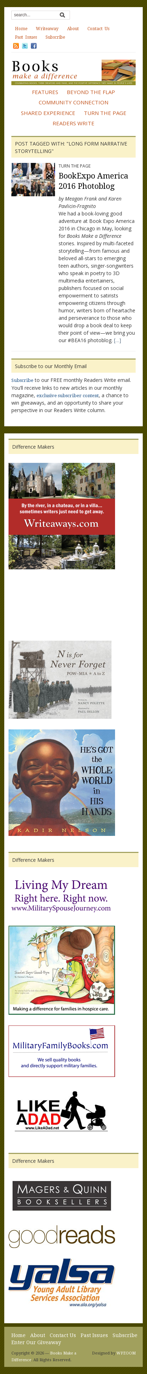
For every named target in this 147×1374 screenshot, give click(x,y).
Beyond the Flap (91, 91)
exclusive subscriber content (68, 395)
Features (45, 91)
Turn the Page (105, 112)
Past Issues (26, 37)
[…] (117, 340)
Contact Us (98, 28)
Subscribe (55, 37)
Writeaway (47, 28)
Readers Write (73, 123)
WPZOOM (126, 1353)
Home (21, 28)
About (73, 28)
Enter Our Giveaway (36, 1342)
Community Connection (73, 102)
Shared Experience (48, 112)
